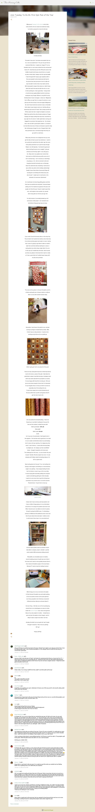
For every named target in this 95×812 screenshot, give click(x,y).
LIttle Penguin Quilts (19, 646)
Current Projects (34, 610)
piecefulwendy (18, 667)
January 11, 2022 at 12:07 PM (22, 691)
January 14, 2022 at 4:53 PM (21, 779)
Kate (16, 795)
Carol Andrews (18, 745)
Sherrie (16, 675)
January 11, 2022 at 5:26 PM (21, 725)
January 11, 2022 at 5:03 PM (21, 710)
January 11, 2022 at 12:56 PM (22, 700)
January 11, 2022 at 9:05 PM (21, 758)
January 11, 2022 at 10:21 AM (22, 671)
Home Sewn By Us (19, 714)
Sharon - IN (17, 762)
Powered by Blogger (47, 810)
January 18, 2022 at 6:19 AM (21, 800)
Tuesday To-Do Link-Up (37, 24)
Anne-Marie (17, 686)
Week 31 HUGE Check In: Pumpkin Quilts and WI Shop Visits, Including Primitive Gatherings (77, 83)
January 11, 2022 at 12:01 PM (22, 682)
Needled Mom (18, 729)
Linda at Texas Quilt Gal (20, 782)
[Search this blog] (87, 2)
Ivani (16, 704)
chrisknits (17, 771)
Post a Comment (15, 804)
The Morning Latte (12, 2)
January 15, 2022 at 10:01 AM (22, 791)
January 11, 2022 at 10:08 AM (22, 664)
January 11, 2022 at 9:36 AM (21, 652)
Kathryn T (17, 695)
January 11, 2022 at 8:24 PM (21, 742)
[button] (11, 20)
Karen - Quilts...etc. (19, 656)
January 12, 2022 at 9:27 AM (21, 767)
